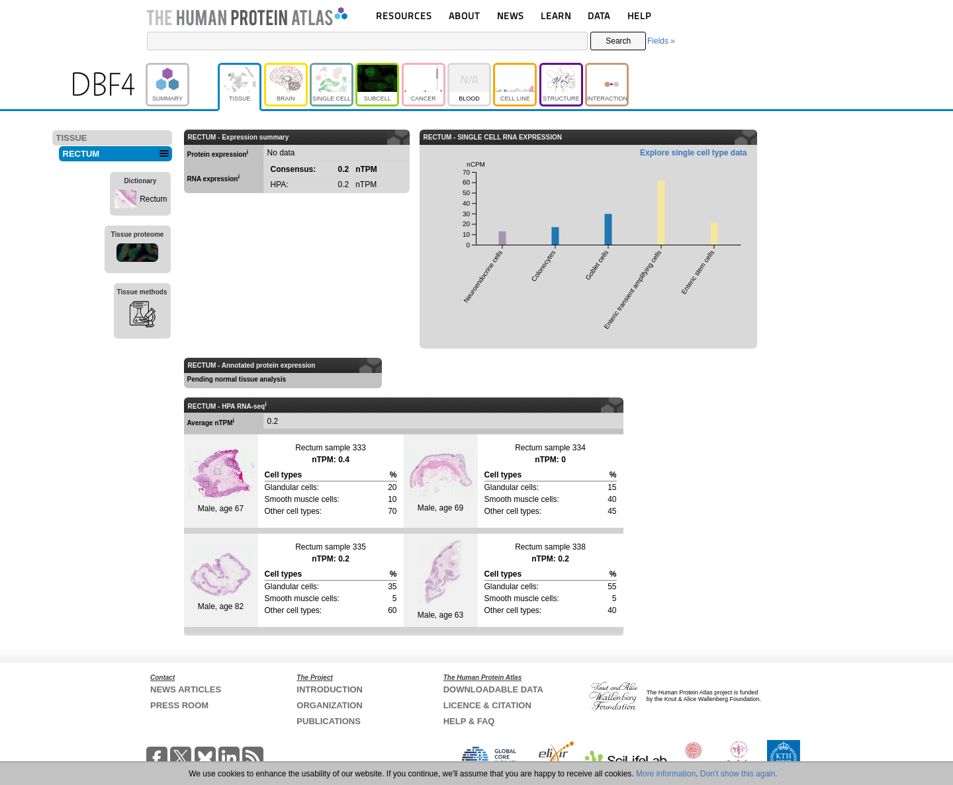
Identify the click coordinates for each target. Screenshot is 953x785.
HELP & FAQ (469, 721)
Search (618, 41)
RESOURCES (404, 15)
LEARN (556, 15)
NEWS (510, 15)
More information (666, 773)
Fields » (661, 41)
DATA (599, 15)
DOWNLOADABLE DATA (493, 689)
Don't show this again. (739, 773)
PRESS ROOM (179, 705)
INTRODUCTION (329, 689)
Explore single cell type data (693, 152)
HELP (639, 15)
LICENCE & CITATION (487, 705)
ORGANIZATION (329, 705)
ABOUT (464, 15)
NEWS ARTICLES (185, 689)
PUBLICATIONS (328, 721)
